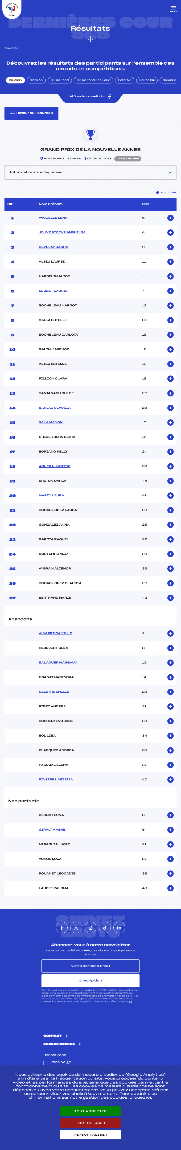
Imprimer (166, 192)
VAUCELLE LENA (53, 218)
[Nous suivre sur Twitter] (76, 927)
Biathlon (36, 80)
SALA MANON (51, 422)
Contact (52, 1036)
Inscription (90, 980)
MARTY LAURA (51, 495)
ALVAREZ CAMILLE (55, 633)
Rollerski (124, 80)
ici (130, 1002)
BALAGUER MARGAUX (58, 662)
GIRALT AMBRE (52, 829)
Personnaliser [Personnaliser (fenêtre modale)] (90, 1134)
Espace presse (59, 1044)
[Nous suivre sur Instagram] (90, 927)
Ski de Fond (60, 80)
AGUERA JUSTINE (54, 466)
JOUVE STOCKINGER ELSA (62, 232)
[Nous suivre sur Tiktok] (105, 927)
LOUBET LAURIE (53, 291)
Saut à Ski (147, 80)
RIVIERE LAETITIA (56, 779)
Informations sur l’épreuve (90, 172)
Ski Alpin (15, 80)
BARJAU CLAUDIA (55, 408)
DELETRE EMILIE (54, 692)
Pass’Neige (60, 1062)
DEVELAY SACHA (53, 247)
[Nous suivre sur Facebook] (62, 927)
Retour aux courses (31, 113)
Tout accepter (90, 1111)
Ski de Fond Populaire (93, 80)
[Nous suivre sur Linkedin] (119, 927)
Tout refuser (90, 1122)
